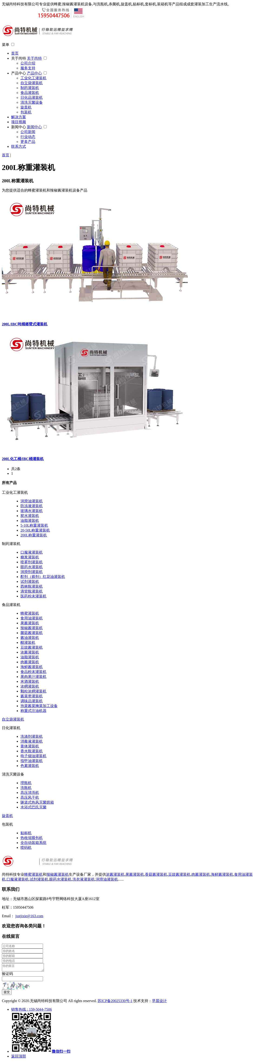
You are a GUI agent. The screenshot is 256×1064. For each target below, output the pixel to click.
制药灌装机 (29, 88)
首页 (15, 53)
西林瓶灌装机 (31, 586)
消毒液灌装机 (31, 741)
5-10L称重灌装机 (34, 525)
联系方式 (18, 146)
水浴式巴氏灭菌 (33, 807)
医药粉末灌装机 (33, 596)
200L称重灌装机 (33, 535)
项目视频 (18, 122)
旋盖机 (26, 107)
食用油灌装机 (31, 618)
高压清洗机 (29, 793)
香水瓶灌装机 (31, 751)
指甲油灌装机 (31, 761)
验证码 (7, 975)
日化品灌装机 (31, 97)
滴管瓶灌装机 (31, 591)
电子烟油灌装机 (33, 756)
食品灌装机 (29, 93)
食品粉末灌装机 (33, 672)
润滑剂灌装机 (31, 572)
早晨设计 (159, 1002)
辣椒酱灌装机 (31, 628)
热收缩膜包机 (31, 838)
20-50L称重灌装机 (35, 530)
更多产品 (27, 142)
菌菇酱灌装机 (31, 633)
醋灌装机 (27, 642)
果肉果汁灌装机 (33, 677)
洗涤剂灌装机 (31, 736)
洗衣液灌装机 (83, 879)
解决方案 (18, 117)
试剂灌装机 (29, 581)
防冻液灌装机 (31, 506)
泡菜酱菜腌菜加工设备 (39, 706)
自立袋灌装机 (31, 83)
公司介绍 (27, 63)
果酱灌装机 (29, 623)
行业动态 (27, 137)
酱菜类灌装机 (31, 696)
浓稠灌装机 (29, 686)
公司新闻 (27, 132)
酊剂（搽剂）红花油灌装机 (42, 577)
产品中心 (19, 73)
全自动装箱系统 (33, 843)
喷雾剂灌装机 (31, 562)
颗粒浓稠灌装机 (33, 691)
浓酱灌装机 (29, 652)
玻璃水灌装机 (31, 511)
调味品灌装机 (31, 701)
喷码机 (26, 847)
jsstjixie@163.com (29, 916)
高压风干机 (29, 797)
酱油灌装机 (29, 638)
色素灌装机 (29, 766)
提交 (7, 993)
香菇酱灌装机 (156, 874)
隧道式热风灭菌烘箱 (37, 802)
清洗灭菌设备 (31, 102)
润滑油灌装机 (31, 501)
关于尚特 (19, 58)
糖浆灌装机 (29, 557)
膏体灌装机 (29, 746)
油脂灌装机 (29, 520)
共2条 (15, 469)
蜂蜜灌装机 (29, 613)
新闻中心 (19, 127)
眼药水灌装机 (31, 567)
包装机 (26, 112)
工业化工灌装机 (33, 78)
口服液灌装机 (31, 552)
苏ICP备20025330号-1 (115, 1002)
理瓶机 (26, 783)
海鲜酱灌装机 (31, 667)
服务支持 (27, 68)
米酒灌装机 (29, 681)
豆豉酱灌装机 (31, 647)
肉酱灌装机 (29, 662)
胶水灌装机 (29, 516)
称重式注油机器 (33, 711)
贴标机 (26, 833)
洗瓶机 (26, 788)
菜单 (5, 45)
